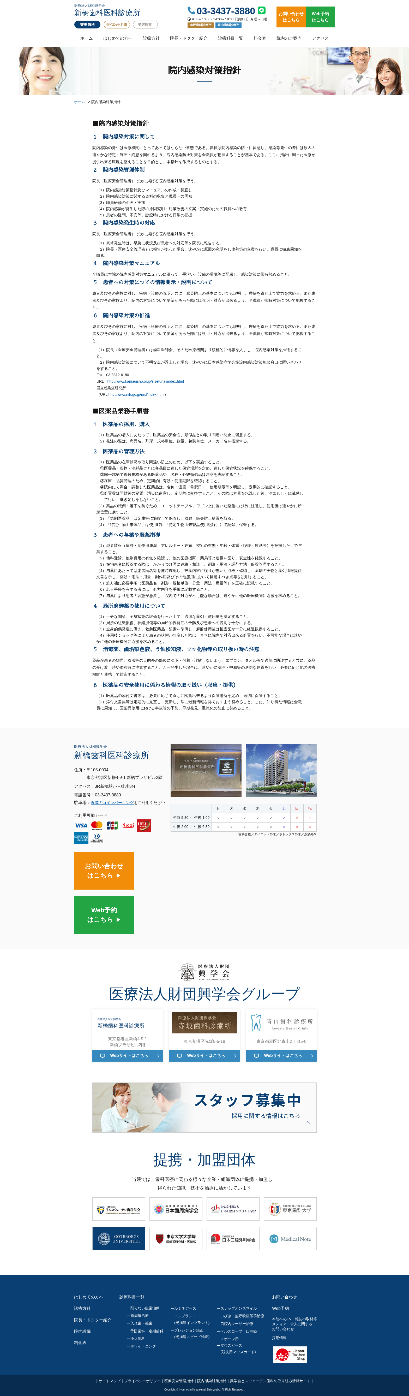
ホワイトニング (143, 1346)
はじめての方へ (118, 39)
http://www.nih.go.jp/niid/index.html (136, 394)
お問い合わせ (284, 1297)
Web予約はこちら (320, 16)
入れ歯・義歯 (141, 1323)
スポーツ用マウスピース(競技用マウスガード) (238, 1345)
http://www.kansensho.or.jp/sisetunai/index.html (145, 381)
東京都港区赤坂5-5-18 (204, 1041)
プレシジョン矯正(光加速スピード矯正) (191, 1333)
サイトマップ (110, 1381)
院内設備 (82, 1331)
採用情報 (279, 1338)
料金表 (260, 39)
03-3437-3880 (226, 11)
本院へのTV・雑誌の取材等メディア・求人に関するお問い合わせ (294, 1324)
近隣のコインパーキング (112, 802)
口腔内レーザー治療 (236, 1324)
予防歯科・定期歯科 (146, 1331)
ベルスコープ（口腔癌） (240, 1331)
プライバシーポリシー (142, 1381)
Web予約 (280, 1308)
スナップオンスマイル (238, 1308)
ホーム (86, 39)
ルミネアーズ (185, 1308)
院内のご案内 (289, 39)
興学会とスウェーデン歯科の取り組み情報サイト (270, 1381)
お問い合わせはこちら (291, 16)
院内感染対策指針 (211, 1381)
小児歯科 (137, 1338)
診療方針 (151, 39)
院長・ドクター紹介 (189, 39)
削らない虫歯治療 (145, 1308)
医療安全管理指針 (179, 1381)
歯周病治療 (139, 1316)
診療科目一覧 (230, 39)
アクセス (320, 39)
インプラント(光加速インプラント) (191, 1319)
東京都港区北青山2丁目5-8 (281, 1041)
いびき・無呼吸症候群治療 (242, 1316)
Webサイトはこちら (129, 1055)
